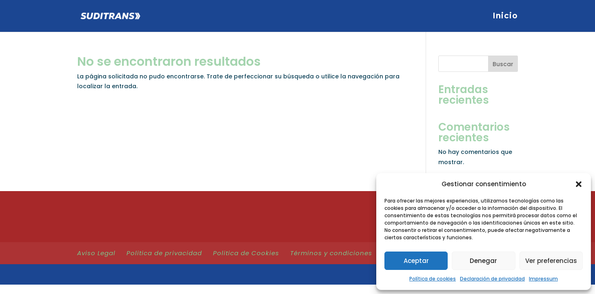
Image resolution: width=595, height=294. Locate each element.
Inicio (505, 16)
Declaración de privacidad (492, 278)
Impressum (543, 278)
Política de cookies (432, 278)
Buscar (503, 64)
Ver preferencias (551, 260)
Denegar (483, 260)
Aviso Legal (96, 253)
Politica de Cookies (246, 253)
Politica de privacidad (164, 253)
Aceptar (416, 260)
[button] (579, 184)
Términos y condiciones (331, 253)
